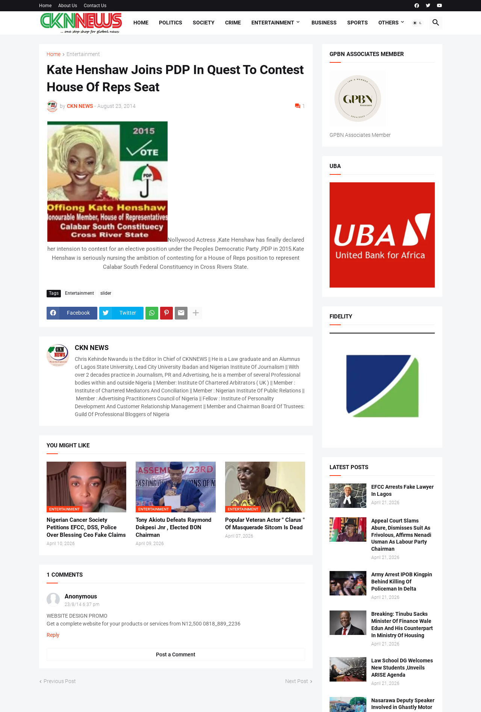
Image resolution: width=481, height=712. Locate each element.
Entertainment (272, 23)
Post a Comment (175, 654)
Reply (53, 635)
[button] (417, 23)
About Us (67, 5)
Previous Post (60, 681)
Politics (170, 23)
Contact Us (95, 5)
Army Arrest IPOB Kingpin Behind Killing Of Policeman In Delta (401, 581)
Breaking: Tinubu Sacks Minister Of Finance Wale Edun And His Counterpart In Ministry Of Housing (402, 624)
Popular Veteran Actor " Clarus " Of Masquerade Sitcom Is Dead (265, 524)
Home (45, 5)
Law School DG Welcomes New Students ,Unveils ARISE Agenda (402, 667)
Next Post (296, 681)
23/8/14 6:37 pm (82, 604)
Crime (233, 23)
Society (204, 23)
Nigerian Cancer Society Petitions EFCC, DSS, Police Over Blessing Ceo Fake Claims (86, 528)
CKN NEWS (92, 347)
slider (105, 293)
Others (388, 23)
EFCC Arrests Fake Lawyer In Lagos (402, 490)
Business (324, 23)
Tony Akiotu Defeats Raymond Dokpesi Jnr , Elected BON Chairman (173, 528)
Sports (357, 23)
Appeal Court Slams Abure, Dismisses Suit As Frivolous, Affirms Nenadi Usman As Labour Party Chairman (401, 535)
